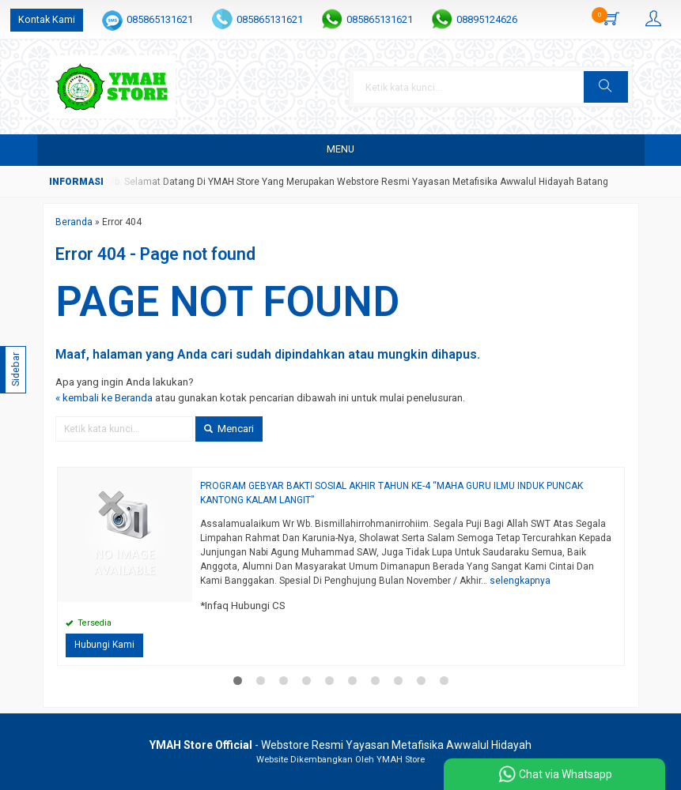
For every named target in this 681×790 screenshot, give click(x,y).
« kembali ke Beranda (104, 398)
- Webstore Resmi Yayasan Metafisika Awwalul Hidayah (340, 745)
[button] (606, 87)
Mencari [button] (229, 428)
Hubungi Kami (104, 644)
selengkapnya (520, 580)
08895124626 (486, 19)
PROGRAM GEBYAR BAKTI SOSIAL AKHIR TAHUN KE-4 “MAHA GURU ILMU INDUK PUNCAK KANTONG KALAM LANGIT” (391, 493)
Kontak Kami (46, 19)
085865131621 (160, 19)
